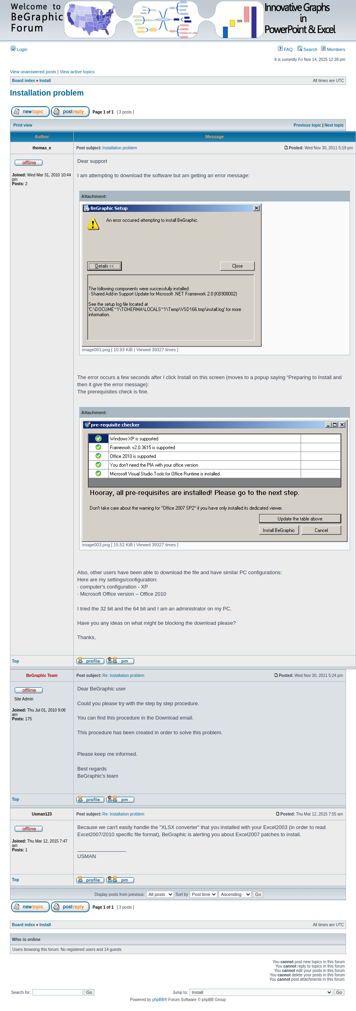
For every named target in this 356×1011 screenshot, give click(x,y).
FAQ (285, 49)
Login (19, 49)
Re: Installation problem (123, 675)
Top (15, 661)
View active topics (77, 71)
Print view (23, 125)
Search (307, 49)
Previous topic (307, 125)
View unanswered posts (33, 71)
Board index (23, 80)
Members (333, 49)
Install (45, 80)
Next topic (334, 125)
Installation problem (47, 92)
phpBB (158, 999)
